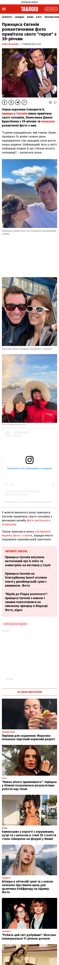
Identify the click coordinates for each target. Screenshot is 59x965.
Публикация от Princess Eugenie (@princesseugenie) (31, 502)
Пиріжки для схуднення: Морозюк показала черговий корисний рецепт (28, 737)
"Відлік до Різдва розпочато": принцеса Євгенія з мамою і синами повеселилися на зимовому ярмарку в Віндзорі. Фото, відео (26, 602)
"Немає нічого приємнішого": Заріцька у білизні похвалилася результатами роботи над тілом (29, 785)
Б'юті (39, 17)
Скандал (19, 17)
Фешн (30, 17)
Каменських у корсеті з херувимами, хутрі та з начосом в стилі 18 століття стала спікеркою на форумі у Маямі (29, 835)
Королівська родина (15, 624)
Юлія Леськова (10, 44)
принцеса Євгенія (14, 113)
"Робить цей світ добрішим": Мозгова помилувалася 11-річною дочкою (29, 936)
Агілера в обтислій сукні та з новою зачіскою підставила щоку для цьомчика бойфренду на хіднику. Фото (27, 887)
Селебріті (7, 17)
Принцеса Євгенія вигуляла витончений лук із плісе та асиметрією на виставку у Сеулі (27, 561)
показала (48, 121)
